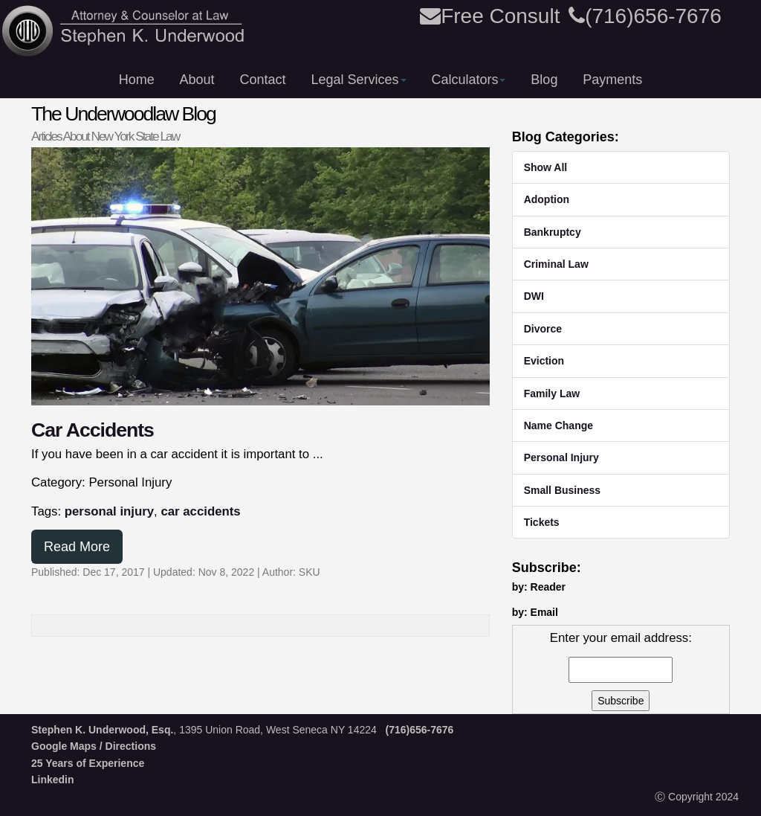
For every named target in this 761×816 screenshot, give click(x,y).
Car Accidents (92, 430)
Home (137, 79)
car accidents (200, 511)
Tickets (542, 522)
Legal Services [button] (358, 79)
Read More (77, 546)
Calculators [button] (468, 79)
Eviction (544, 361)
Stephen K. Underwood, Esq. (102, 730)
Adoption (546, 199)
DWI (534, 296)
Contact (263, 79)
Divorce (543, 329)
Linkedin (52, 780)
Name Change (558, 425)
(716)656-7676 (645, 16)
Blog (544, 79)
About (197, 79)
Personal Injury (561, 457)
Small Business (562, 490)
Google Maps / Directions (93, 746)
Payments (612, 79)
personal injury (109, 511)
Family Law (552, 393)
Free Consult (490, 16)
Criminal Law (556, 264)
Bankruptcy (552, 232)
